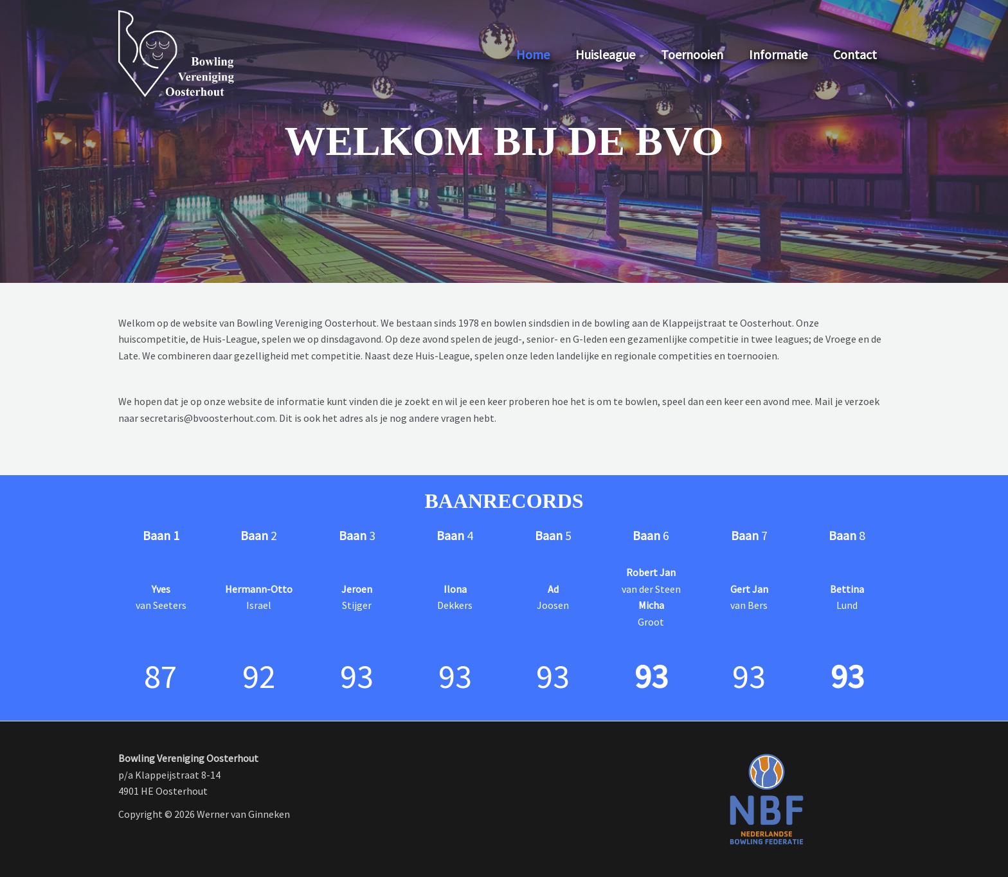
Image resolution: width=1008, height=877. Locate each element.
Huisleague (605, 54)
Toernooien (692, 54)
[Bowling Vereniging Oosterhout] (176, 53)
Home (533, 54)
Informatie (778, 54)
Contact (855, 54)
